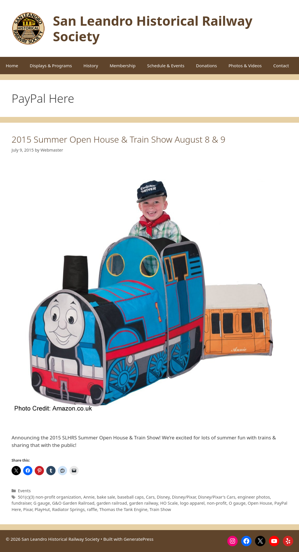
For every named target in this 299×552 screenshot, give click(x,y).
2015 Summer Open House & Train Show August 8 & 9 (118, 139)
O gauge (237, 503)
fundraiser (21, 503)
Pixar (27, 509)
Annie (89, 497)
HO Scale (169, 503)
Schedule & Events (165, 65)
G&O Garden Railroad (73, 503)
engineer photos (253, 497)
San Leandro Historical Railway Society (152, 28)
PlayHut (42, 509)
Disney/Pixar (184, 497)
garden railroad (112, 503)
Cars (150, 497)
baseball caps (130, 497)
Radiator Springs (68, 509)
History (91, 65)
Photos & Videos (245, 65)
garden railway (143, 503)
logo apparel (192, 503)
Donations (206, 65)
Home (12, 65)
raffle (92, 509)
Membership (123, 65)
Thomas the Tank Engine (123, 509)
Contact (281, 65)
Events (24, 490)
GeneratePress (139, 539)
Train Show (160, 509)
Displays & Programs (51, 65)
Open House (260, 503)
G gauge (42, 503)
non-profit (216, 503)
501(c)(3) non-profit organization (49, 497)
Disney (163, 497)
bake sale (106, 497)
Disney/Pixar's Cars (216, 497)
